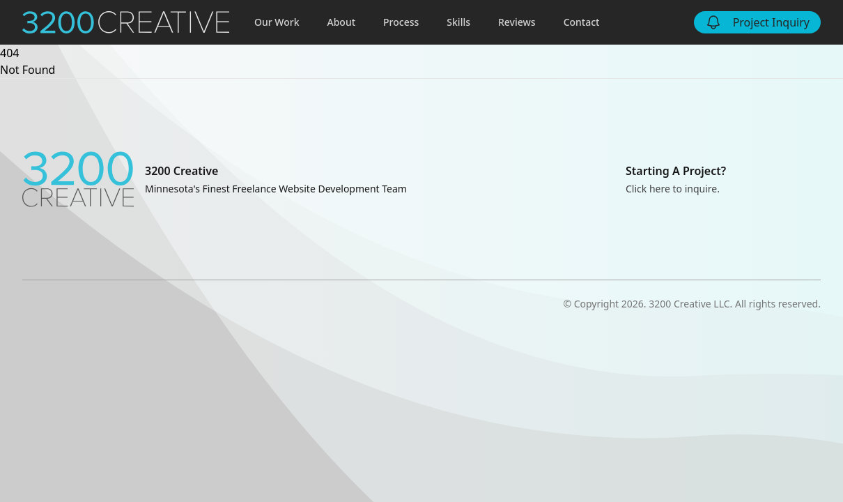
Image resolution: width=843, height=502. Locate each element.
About (341, 22)
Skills (458, 22)
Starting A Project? (676, 170)
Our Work (277, 22)
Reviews (517, 22)
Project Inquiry (757, 22)
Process (401, 22)
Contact (582, 22)
